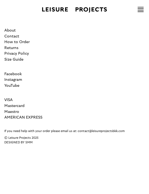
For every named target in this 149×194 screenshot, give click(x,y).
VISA (8, 100)
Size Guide (13, 59)
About (10, 30)
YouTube (11, 86)
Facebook (13, 74)
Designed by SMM (18, 142)
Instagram (13, 80)
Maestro (11, 112)
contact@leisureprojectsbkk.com (101, 131)
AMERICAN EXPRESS (23, 117)
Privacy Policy (16, 53)
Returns (11, 48)
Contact (11, 36)
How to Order (17, 42)
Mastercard (14, 106)
